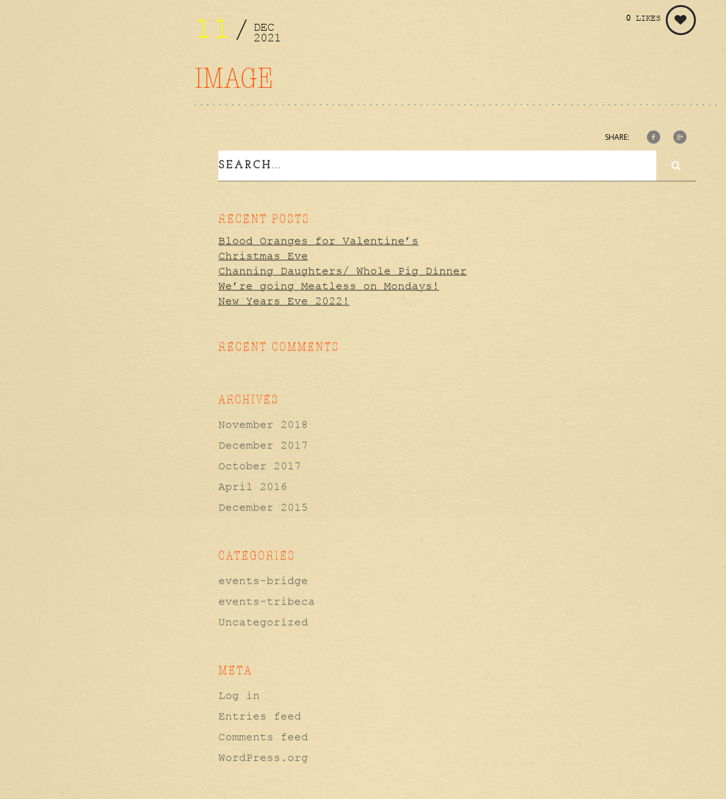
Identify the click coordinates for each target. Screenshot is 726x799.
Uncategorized (263, 619)
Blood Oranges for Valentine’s (318, 239)
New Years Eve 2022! (284, 299)
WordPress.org (263, 755)
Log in (239, 693)
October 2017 (259, 463)
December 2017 (263, 443)
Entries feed (259, 713)
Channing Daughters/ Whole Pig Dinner (342, 269)
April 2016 (252, 484)
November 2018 (263, 422)
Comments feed (263, 734)
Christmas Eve (263, 254)
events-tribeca (266, 599)
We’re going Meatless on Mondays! (328, 284)
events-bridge (263, 578)
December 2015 (263, 505)
